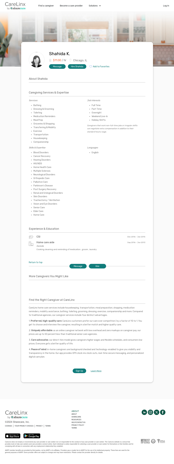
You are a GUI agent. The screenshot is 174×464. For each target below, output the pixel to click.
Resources (76, 419)
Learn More (96, 371)
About (74, 414)
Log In (166, 6)
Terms (74, 428)
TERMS (48, 426)
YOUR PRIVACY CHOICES (24, 426)
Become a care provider (71, 5)
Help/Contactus (78, 422)
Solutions (95, 5)
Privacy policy (78, 425)
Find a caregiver (46, 5)
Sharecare (76, 417)
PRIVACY (39, 426)
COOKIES (8, 426)
